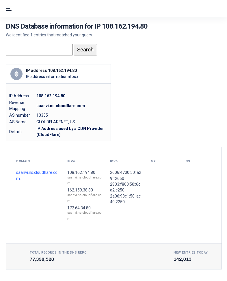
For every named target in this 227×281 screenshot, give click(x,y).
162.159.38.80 (80, 190)
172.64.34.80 (79, 208)
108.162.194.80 (81, 172)
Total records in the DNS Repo (58, 252)
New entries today (191, 252)
